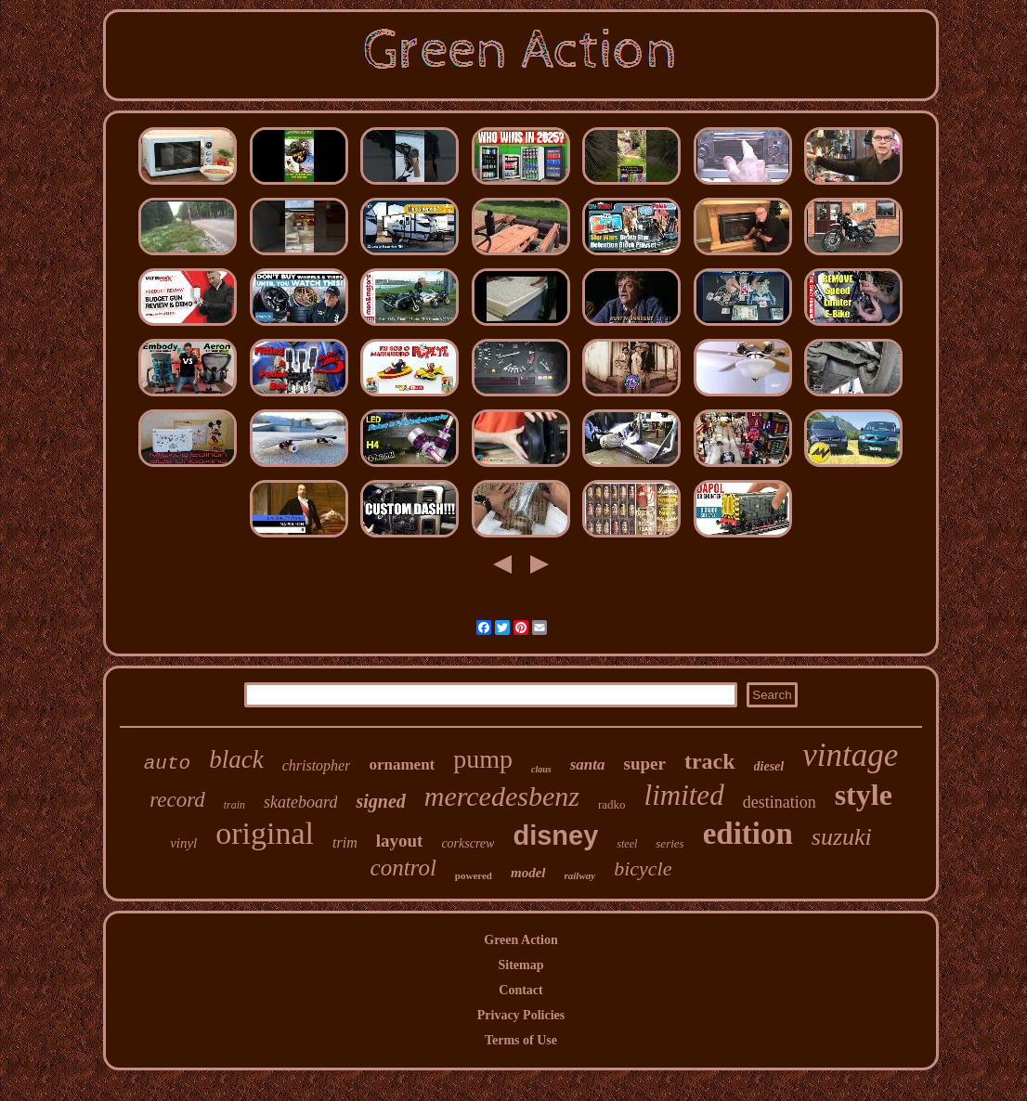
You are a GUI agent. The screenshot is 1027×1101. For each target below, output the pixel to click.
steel (627, 843)
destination (779, 802)
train (234, 804)
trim (345, 842)
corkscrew (467, 843)
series (669, 843)
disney (555, 835)
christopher (316, 765)
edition (748, 833)
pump (483, 759)
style (863, 794)
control (403, 867)
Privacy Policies (521, 1015)
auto (167, 763)
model (528, 872)
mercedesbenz (501, 796)
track (709, 761)
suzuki (842, 836)
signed (380, 801)
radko (612, 804)
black (236, 759)
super (645, 763)
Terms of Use (521, 1040)
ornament (402, 764)
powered (473, 875)
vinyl (183, 842)
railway (580, 875)
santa (587, 764)
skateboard (300, 802)
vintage (850, 755)
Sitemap (520, 965)
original (264, 833)
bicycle (642, 868)
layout (399, 840)
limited (684, 795)
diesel (769, 766)
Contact (520, 990)
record (177, 799)
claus (541, 769)
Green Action (520, 940)
